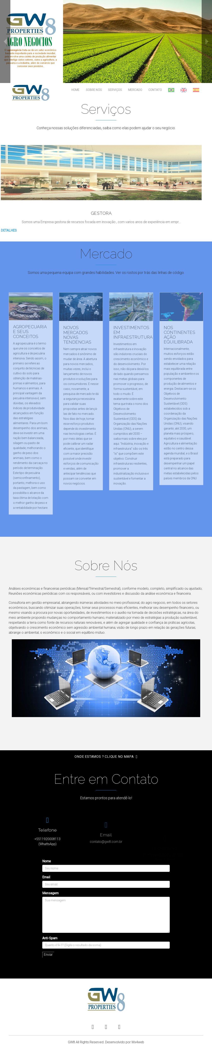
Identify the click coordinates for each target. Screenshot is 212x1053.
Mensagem (50, 893)
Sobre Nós (94, 90)
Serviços (115, 90)
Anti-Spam (49, 938)
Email (46, 877)
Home (75, 90)
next (207, 41)
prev (5, 41)
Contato (155, 90)
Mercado (135, 90)
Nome (46, 861)
